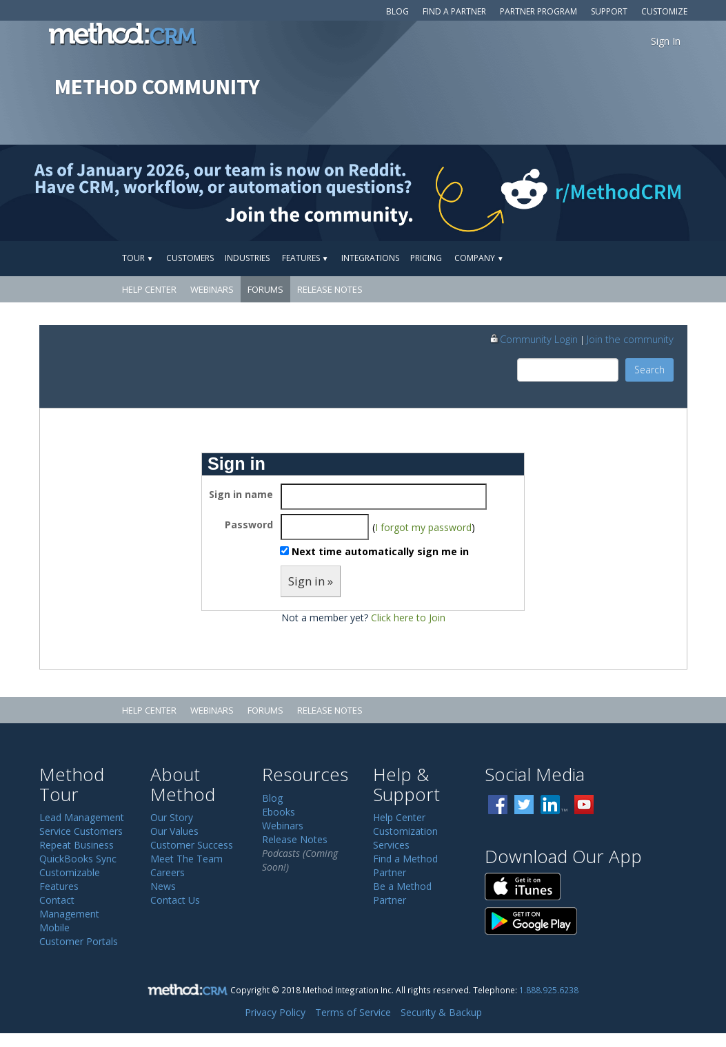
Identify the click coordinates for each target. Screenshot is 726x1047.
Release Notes (330, 289)
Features (305, 258)
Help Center (149, 289)
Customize (664, 11)
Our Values (174, 831)
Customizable (69, 872)
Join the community (630, 339)
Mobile (54, 927)
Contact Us (175, 899)
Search (649, 369)
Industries (247, 258)
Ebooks (278, 811)
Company (479, 258)
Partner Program (538, 11)
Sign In (665, 41)
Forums (265, 289)
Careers (167, 872)
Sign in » (310, 581)
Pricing (426, 258)
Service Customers (81, 831)
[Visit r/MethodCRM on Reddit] (646, 193)
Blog (397, 11)
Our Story (171, 817)
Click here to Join (408, 617)
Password (249, 524)
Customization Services (405, 838)
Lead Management (81, 817)
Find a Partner (454, 11)
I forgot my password (423, 527)
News (163, 886)
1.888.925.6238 (548, 989)
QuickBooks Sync (78, 858)
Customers (190, 258)
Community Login (533, 339)
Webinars (212, 289)
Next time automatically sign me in (380, 551)
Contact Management (69, 906)
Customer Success (191, 844)
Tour (138, 258)
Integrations (370, 258)
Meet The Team (186, 858)
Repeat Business (76, 844)
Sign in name (241, 494)
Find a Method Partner (405, 865)
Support (609, 11)
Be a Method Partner (402, 893)
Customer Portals (78, 941)
